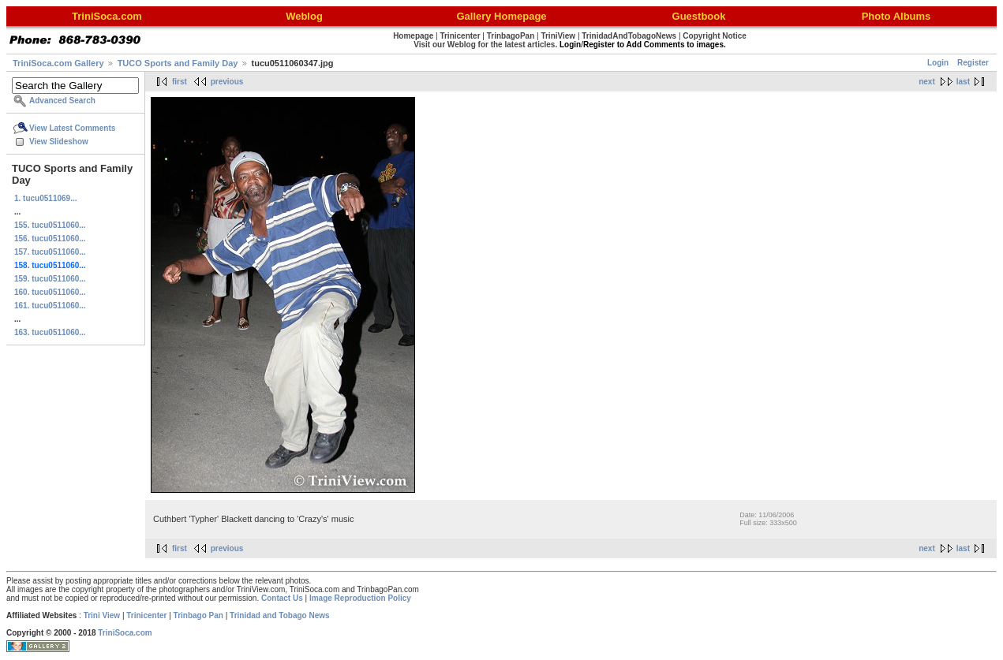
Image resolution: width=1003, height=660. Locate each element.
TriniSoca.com (125, 632)
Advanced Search (62, 100)
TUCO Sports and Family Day (178, 63)
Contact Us (282, 598)
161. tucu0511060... (50, 305)
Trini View (102, 615)
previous (227, 81)
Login (938, 62)
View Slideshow (58, 141)
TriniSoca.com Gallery (58, 63)
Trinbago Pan (198, 615)
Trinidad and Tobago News (280, 615)
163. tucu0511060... (50, 332)
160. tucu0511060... (50, 292)
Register (973, 62)
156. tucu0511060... (50, 238)
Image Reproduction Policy (360, 598)
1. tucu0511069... (45, 198)
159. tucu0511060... (50, 278)
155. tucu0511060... (50, 225)
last (963, 81)
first (179, 81)
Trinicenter (146, 615)
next (927, 81)
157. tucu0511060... (50, 252)
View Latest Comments (72, 128)
